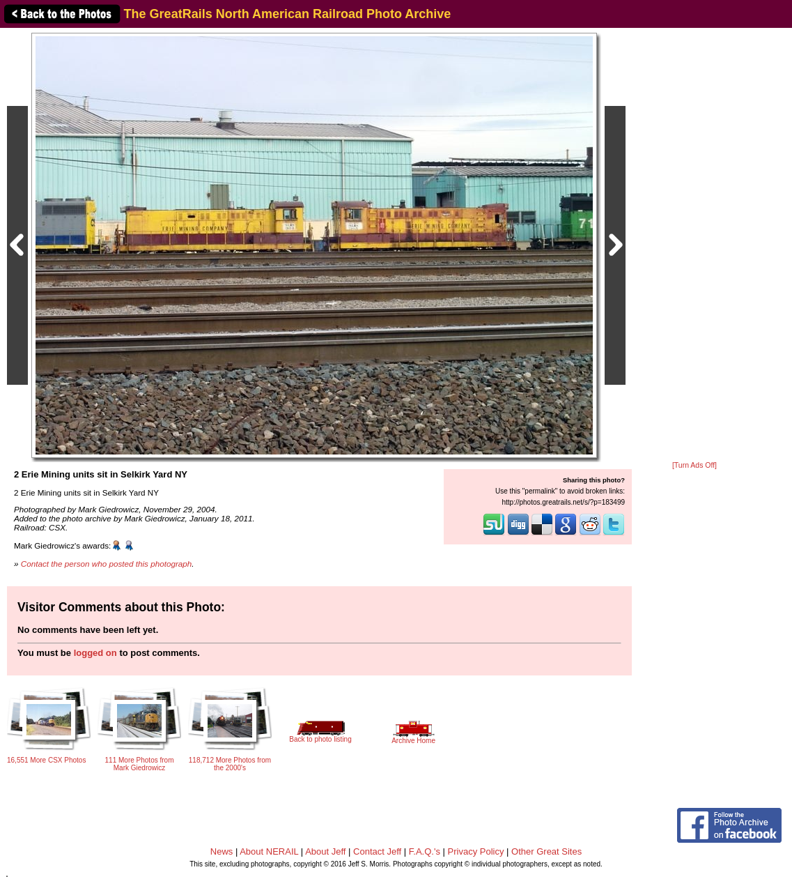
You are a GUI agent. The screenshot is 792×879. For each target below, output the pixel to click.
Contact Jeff (377, 851)
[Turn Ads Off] (694, 465)
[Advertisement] (694, 245)
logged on (95, 653)
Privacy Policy (476, 851)
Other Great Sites (546, 851)
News (221, 851)
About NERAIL (269, 851)
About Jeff (325, 851)
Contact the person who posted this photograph (106, 563)
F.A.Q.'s (424, 851)
